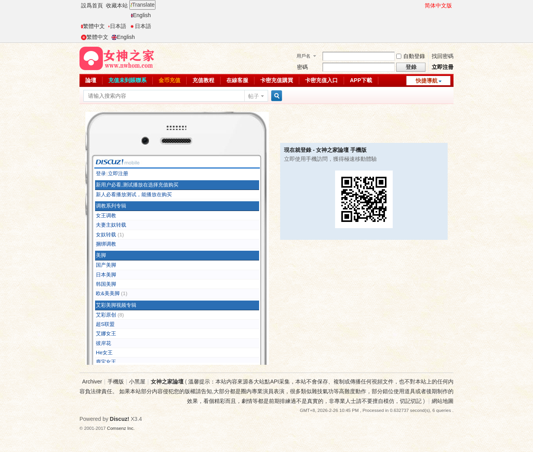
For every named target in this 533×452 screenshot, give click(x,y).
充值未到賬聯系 (127, 80)
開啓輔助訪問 (421, 5)
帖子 (253, 96)
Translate (142, 5)
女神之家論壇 (167, 381)
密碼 (302, 67)
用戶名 (304, 56)
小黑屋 (137, 381)
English (141, 15)
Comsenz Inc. (121, 428)
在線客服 (237, 80)
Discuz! (119, 419)
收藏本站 (117, 5)
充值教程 (203, 80)
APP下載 (361, 80)
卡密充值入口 (321, 80)
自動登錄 (410, 56)
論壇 (90, 80)
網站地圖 (443, 401)
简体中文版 (438, 5)
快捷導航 (427, 80)
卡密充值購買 (276, 80)
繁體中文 (93, 26)
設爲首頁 (92, 5)
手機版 (116, 381)
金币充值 (169, 80)
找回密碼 (443, 56)
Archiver (92, 381)
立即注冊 (443, 67)
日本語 (117, 26)
